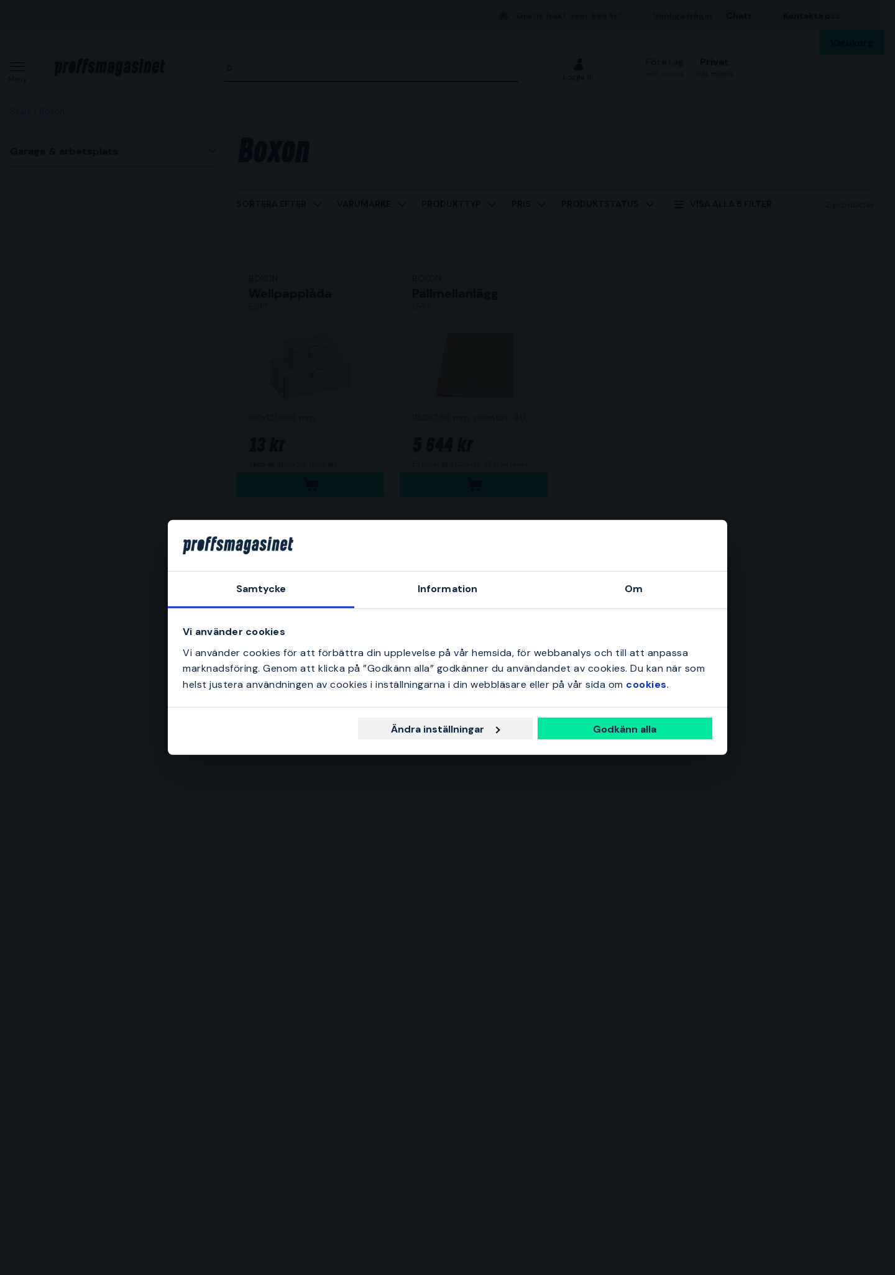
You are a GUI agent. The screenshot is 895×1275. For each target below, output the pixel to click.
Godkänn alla (624, 729)
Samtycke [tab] (261, 588)
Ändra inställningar (445, 729)
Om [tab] (634, 588)
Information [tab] (447, 588)
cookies (646, 684)
